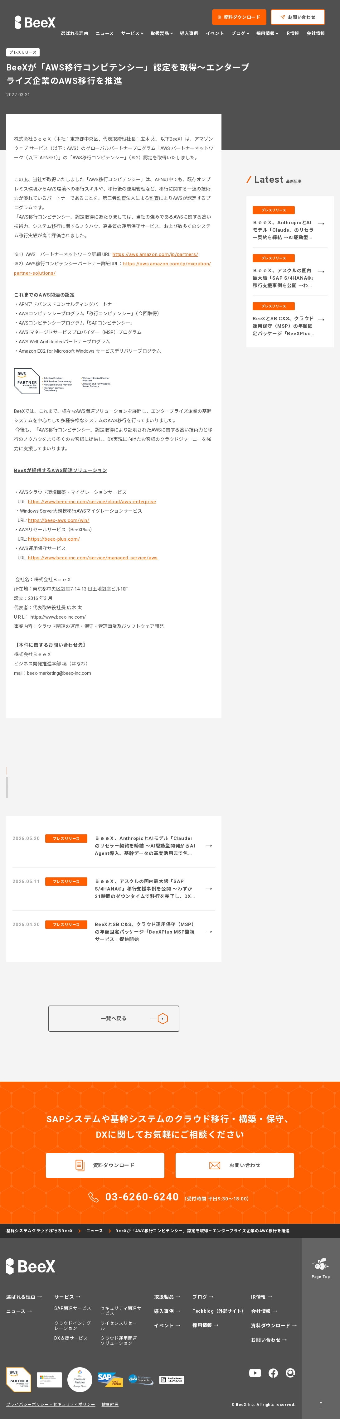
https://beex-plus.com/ (54, 539)
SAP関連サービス (72, 1308)
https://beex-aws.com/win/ (59, 520)
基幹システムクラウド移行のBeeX (39, 1230)
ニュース (94, 1230)
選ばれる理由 (21, 1297)
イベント (164, 1326)
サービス (64, 1297)
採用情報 (203, 1325)
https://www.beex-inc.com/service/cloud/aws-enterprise (92, 501)
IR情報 (259, 1297)
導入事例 (164, 1311)
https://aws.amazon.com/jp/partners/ (155, 254)
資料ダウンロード (114, 1165)
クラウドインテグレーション (72, 1326)
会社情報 (261, 1311)
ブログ (200, 1297)
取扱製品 (164, 1297)
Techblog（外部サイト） (219, 1311)
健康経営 (110, 1404)
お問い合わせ (245, 1165)
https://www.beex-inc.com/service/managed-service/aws (93, 558)
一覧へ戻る (134, 1018)
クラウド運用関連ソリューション (118, 1341)
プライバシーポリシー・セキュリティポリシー (50, 1404)
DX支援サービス (71, 1338)
